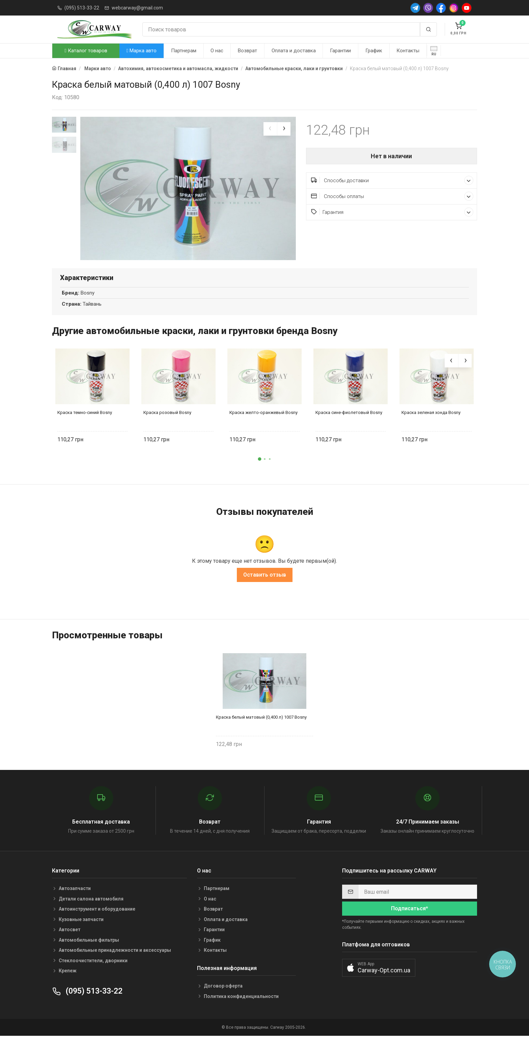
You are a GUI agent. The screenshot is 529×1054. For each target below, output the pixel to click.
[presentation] (270, 129)
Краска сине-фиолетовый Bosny (348, 429)
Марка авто (142, 51)
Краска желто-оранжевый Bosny (263, 429)
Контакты (407, 51)
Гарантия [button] (392, 212)
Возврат (247, 51)
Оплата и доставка (294, 51)
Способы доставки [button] (392, 180)
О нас (217, 51)
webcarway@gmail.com (137, 7)
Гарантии (340, 51)
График (373, 51)
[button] (259, 475)
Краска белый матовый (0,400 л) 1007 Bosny (261, 733)
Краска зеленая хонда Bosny (431, 429)
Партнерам (183, 51)
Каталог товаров (85, 51)
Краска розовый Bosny (167, 429)
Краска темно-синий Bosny (84, 429)
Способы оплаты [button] (392, 196)
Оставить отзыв (264, 591)
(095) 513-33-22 (81, 7)
